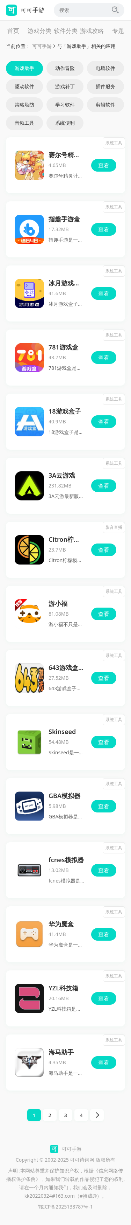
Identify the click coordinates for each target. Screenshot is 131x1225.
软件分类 (66, 31)
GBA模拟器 (64, 795)
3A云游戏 (62, 475)
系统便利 (65, 122)
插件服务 (105, 86)
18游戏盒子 (65, 411)
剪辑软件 (105, 104)
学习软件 (65, 104)
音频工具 (24, 122)
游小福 (58, 603)
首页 (13, 31)
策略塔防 (24, 104)
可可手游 (42, 46)
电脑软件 (105, 68)
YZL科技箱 (63, 988)
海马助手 (61, 1052)
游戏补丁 (65, 86)
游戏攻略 (92, 31)
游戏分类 (39, 31)
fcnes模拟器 (66, 860)
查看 (103, 165)
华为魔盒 (61, 924)
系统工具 (113, 143)
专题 (118, 31)
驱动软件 (24, 86)
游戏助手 (24, 68)
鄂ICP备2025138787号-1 (65, 1206)
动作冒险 (65, 68)
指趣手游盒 (64, 219)
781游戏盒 (63, 347)
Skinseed (62, 731)
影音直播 (113, 527)
